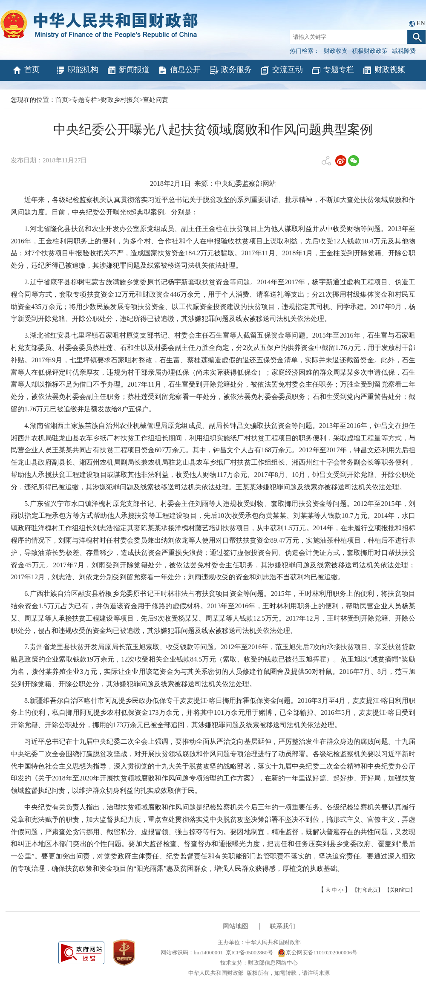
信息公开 (179, 70)
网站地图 (235, 926)
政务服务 (230, 70)
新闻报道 (128, 70)
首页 (26, 70)
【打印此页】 (367, 890)
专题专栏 (332, 70)
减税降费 (404, 51)
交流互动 (281, 70)
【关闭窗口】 (400, 890)
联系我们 (282, 926)
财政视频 (383, 70)
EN (421, 23)
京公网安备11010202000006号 (317, 952)
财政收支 (336, 51)
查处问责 (155, 99)
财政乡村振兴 (120, 99)
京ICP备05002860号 (249, 952)
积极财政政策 (370, 51)
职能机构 (76, 70)
